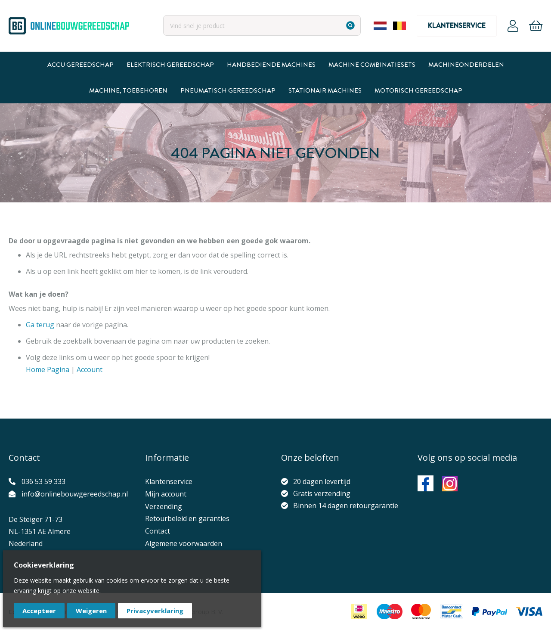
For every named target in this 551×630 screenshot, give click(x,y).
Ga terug (40, 324)
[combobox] (262, 25)
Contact (157, 531)
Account (513, 26)
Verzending (163, 506)
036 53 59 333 (43, 481)
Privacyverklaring (155, 610)
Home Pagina (47, 369)
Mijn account (165, 494)
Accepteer (39, 610)
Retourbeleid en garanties (187, 518)
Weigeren (91, 610)
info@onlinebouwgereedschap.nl (75, 494)
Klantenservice (457, 26)
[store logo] (69, 26)
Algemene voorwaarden (183, 543)
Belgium (399, 26)
